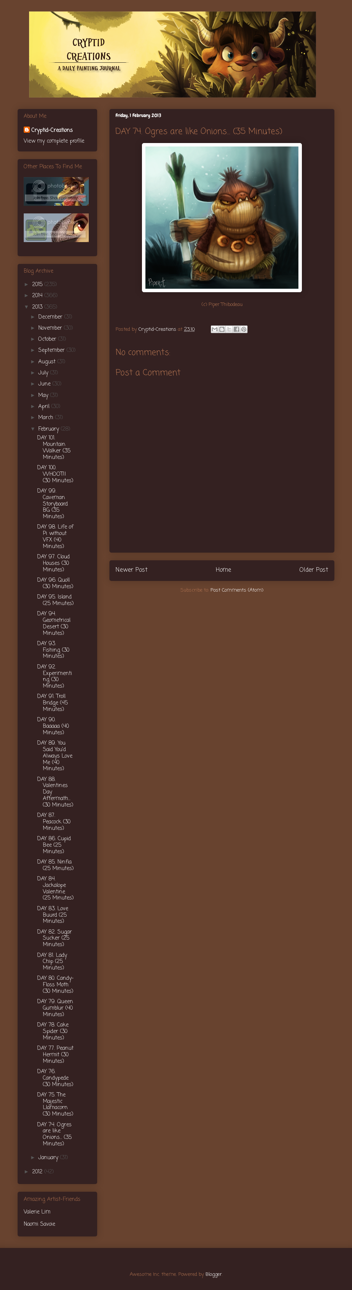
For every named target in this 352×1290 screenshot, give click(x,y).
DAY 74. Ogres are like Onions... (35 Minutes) (54, 1134)
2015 (38, 285)
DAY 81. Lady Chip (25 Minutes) (52, 962)
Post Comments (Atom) (236, 590)
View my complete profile (54, 141)
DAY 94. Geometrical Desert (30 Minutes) (53, 623)
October (48, 339)
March (46, 418)
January (49, 1158)
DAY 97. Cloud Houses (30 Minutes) (53, 563)
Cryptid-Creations (52, 131)
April (44, 407)
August (47, 362)
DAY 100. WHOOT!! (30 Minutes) (55, 474)
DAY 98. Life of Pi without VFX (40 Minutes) (55, 536)
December (51, 317)
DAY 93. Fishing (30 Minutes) (53, 650)
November (51, 328)
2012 (38, 1172)
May (44, 396)
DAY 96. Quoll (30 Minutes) (55, 583)
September (52, 350)
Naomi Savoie (39, 1224)
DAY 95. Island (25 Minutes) (55, 600)
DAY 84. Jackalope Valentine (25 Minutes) (55, 888)
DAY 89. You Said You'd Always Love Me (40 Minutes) (54, 756)
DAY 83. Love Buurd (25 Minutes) (52, 915)
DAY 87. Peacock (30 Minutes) (53, 822)
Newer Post (132, 570)
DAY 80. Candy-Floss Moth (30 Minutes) (55, 985)
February (49, 429)
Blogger (213, 1274)
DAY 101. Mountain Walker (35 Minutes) (53, 447)
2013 (38, 307)
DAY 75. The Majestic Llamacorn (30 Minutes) (55, 1104)
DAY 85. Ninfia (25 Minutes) (55, 865)
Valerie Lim (37, 1212)
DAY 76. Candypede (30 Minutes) (55, 1078)
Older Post (313, 570)
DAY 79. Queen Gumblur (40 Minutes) (55, 1008)
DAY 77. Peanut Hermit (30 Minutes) (55, 1055)
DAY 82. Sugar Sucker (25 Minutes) (54, 938)
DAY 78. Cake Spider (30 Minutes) (52, 1031)
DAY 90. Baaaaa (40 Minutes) (53, 726)
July (44, 373)
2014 (38, 296)
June (45, 384)
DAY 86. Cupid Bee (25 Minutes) (54, 845)
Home (223, 570)
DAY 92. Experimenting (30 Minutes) (54, 676)
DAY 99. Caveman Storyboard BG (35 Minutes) (52, 504)
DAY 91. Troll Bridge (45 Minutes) (52, 703)
